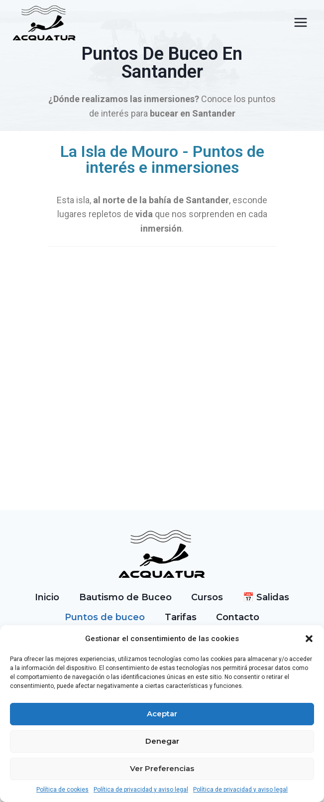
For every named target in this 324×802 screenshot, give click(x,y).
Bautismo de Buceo (125, 597)
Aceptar (162, 713)
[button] (309, 639)
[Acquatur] (44, 22)
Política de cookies (62, 789)
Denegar (162, 741)
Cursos (207, 597)
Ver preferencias (162, 768)
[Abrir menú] (300, 22)
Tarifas (181, 617)
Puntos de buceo (105, 617)
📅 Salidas (266, 597)
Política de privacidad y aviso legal (141, 789)
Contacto (237, 617)
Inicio (47, 597)
